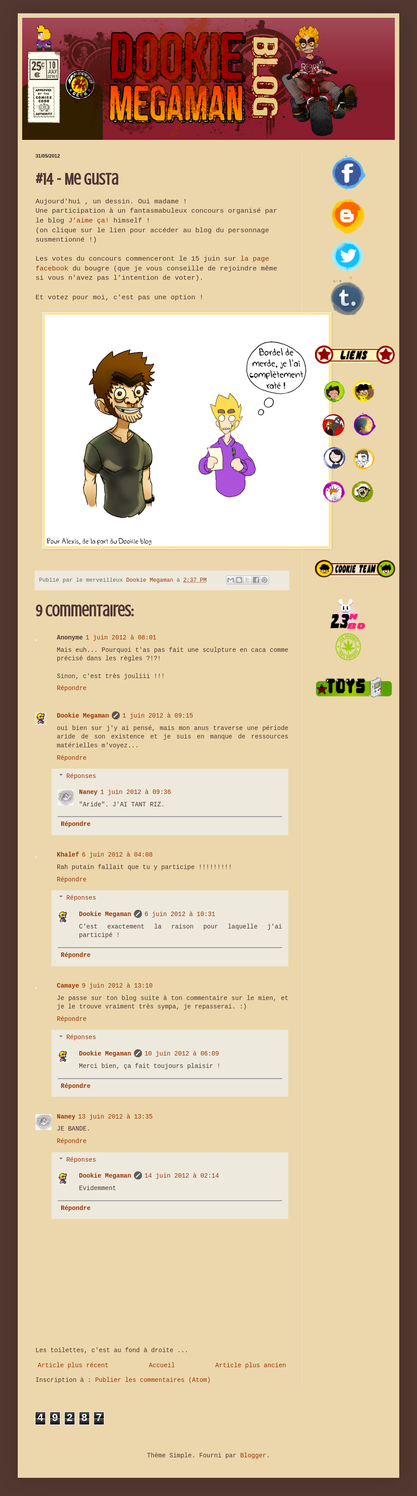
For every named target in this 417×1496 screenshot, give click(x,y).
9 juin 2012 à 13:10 (117, 985)
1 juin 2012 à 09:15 (157, 715)
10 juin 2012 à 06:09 (182, 1053)
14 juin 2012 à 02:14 (182, 1175)
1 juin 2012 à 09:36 (135, 792)
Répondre (72, 688)
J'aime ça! (88, 221)
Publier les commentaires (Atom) (152, 1380)
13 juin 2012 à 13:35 (115, 1116)
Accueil (162, 1365)
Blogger (253, 1455)
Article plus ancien (250, 1365)
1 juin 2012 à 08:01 (121, 637)
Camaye (68, 985)
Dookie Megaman (83, 715)
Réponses (81, 776)
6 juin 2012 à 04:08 (117, 854)
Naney (88, 792)
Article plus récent (73, 1365)
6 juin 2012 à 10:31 (180, 914)
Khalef (68, 854)
